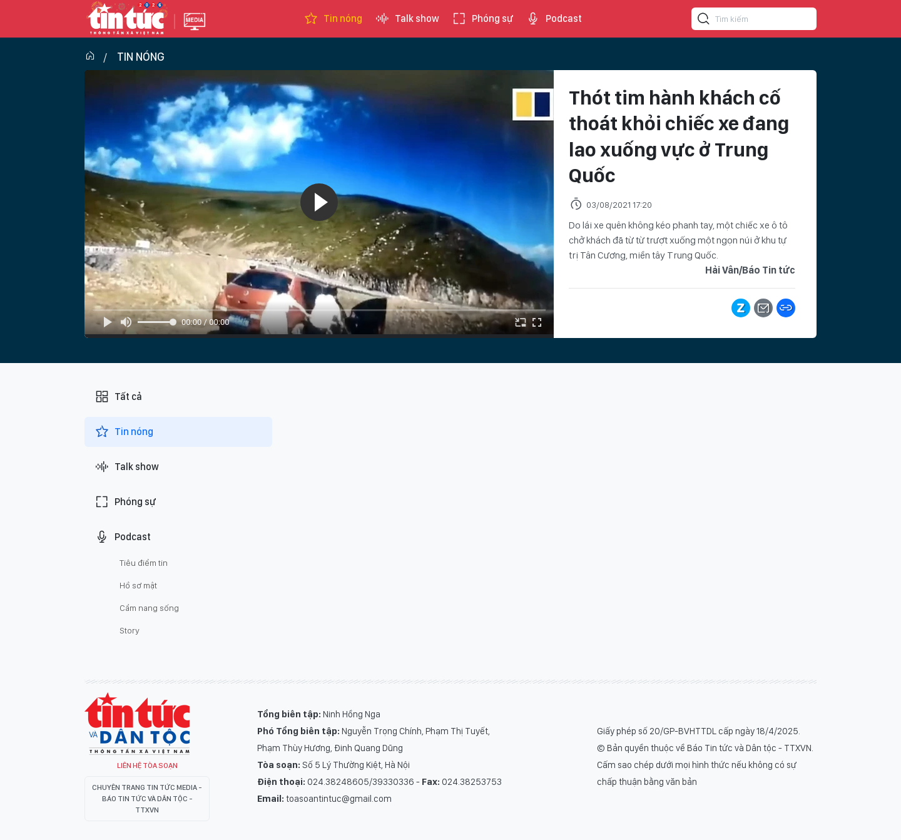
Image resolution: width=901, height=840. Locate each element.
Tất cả (118, 396)
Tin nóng (332, 18)
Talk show (407, 18)
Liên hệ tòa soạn (147, 765)
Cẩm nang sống (149, 608)
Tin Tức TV (137, 723)
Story (130, 630)
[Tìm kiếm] (703, 20)
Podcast (554, 18)
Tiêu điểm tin (144, 563)
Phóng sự (482, 18)
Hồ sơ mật (138, 585)
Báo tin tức (126, 19)
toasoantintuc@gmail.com (339, 798)
